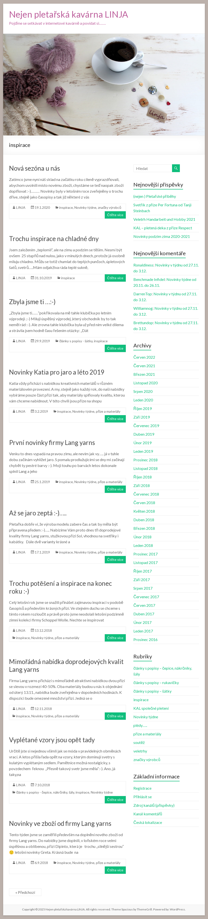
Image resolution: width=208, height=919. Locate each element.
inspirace (66, 207)
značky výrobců (109, 207)
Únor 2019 (142, 442)
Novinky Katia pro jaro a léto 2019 (56, 372)
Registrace (142, 788)
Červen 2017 (144, 605)
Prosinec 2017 (145, 554)
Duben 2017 (143, 613)
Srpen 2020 (142, 391)
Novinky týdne (85, 207)
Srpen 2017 (142, 588)
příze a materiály (108, 411)
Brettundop (143, 322)
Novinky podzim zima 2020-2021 (161, 236)
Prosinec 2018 (145, 459)
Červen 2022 (144, 357)
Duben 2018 (143, 519)
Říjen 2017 (142, 571)
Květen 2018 (144, 511)
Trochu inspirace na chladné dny (54, 239)
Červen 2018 (144, 502)
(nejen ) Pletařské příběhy (154, 196)
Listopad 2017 (145, 562)
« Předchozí (25, 892)
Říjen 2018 (142, 477)
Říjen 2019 (142, 408)
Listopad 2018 (145, 468)
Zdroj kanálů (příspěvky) (153, 805)
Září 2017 (141, 579)
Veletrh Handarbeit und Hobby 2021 (164, 219)
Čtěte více (115, 215)
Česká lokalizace (147, 822)
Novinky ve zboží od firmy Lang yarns (60, 823)
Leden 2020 (143, 400)
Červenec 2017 (146, 596)
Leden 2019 (143, 451)
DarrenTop (142, 293)
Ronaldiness (143, 265)
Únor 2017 (142, 622)
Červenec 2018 (146, 494)
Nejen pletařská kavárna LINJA (68, 14)
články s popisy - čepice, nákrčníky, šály (45, 792)
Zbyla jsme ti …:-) (32, 302)
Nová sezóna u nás (34, 168)
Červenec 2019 (146, 425)
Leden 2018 (143, 545)
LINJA (20, 207)
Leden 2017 (143, 631)
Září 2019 (141, 417)
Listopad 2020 (145, 382)
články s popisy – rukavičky (156, 682)
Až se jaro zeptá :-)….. (38, 513)
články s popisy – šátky (152, 691)
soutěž (139, 742)
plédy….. (140, 725)
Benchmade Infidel (149, 279)
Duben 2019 (143, 434)
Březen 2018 (144, 528)
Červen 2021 (144, 365)
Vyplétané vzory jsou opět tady (51, 740)
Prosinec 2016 (145, 639)
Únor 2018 (142, 536)
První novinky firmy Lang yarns (52, 442)
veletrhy (140, 751)
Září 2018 (141, 485)
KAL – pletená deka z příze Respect (162, 227)
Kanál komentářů (147, 813)
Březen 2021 (144, 374)
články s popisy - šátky (75, 341)
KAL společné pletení (151, 708)
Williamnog (143, 308)
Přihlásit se (142, 796)
